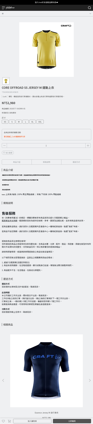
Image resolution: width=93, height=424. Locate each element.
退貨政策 (13, 384)
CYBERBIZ (51, 415)
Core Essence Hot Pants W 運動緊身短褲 (46, 357)
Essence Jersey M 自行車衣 (18, 357)
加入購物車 (32, 421)
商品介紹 (16, 162)
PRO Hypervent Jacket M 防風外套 (74, 357)
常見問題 (21, 384)
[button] (89, 352)
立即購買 (72, 421)
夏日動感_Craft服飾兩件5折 (14, 136)
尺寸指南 (29, 384)
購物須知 (5, 384)
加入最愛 (7, 152)
